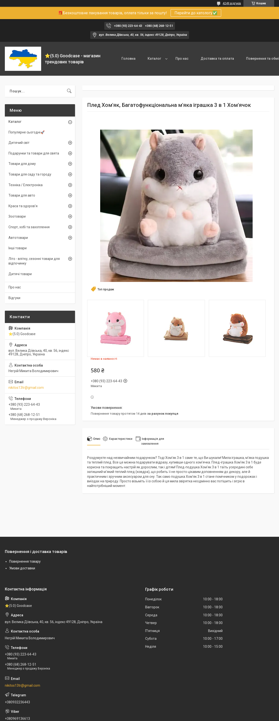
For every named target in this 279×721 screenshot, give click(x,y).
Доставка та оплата (217, 58)
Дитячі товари (20, 274)
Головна (128, 58)
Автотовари (18, 238)
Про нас (182, 58)
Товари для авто (21, 195)
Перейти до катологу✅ (195, 13)
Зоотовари (17, 216)
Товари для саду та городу (29, 174)
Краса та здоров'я (23, 206)
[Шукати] (69, 91)
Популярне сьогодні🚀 (26, 132)
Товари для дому (22, 164)
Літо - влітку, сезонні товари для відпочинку (34, 261)
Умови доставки (22, 568)
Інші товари (17, 248)
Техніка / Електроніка (25, 185)
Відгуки (14, 298)
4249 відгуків (232, 3)
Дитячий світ (19, 143)
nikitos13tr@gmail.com (26, 388)
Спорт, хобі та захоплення (29, 227)
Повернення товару (25, 561)
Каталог (154, 58)
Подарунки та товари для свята (33, 153)
